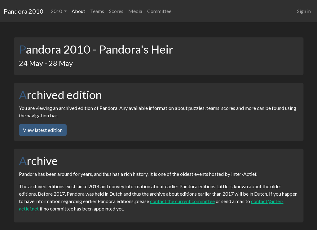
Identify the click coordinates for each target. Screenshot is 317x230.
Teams (97, 11)
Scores (116, 11)
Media (135, 11)
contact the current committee (182, 201)
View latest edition (43, 130)
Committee (159, 11)
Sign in (304, 11)
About (78, 11)
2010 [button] (57, 11)
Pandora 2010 (23, 11)
